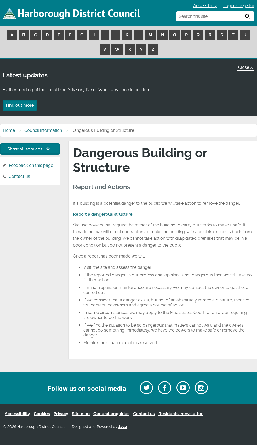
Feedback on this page (31, 165)
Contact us (19, 176)
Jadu (122, 427)
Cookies (42, 413)
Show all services (30, 148)
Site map (81, 413)
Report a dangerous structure (103, 214)
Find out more (20, 105)
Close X (245, 67)
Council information (43, 130)
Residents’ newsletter (180, 413)
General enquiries (111, 413)
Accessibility (205, 5)
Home (9, 130)
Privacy (61, 413)
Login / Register (238, 5)
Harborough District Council (79, 13)
